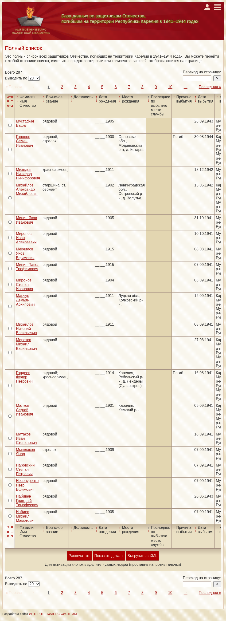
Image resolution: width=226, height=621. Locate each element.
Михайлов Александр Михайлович (27, 189)
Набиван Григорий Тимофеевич (27, 500)
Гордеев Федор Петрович (24, 377)
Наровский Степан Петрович (25, 469)
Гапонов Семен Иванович (24, 141)
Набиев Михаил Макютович (25, 516)
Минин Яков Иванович (26, 220)
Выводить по (16, 78)
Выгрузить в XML (142, 556)
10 (170, 87)
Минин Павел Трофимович (27, 267)
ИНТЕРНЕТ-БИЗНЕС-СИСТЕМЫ (53, 614)
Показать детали (108, 556)
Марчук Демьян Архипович (25, 300)
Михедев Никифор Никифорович (28, 174)
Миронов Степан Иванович (24, 284)
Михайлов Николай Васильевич (26, 328)
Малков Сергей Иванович (24, 409)
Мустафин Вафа (25, 123)
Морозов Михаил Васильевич (26, 344)
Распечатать (79, 556)
